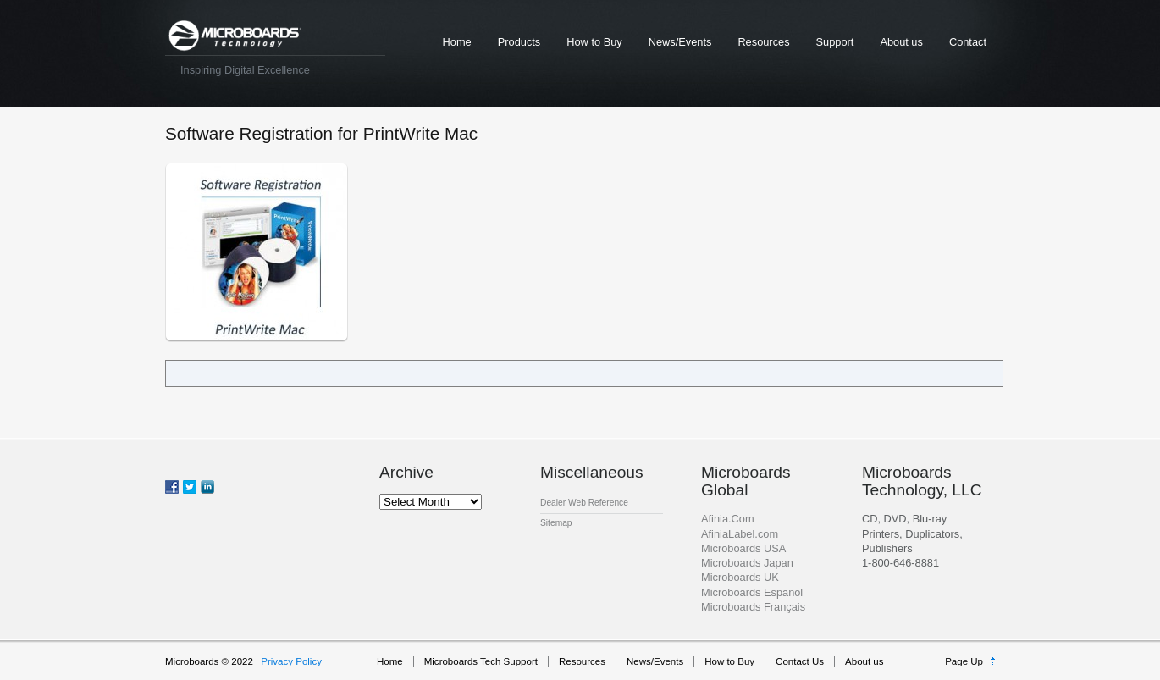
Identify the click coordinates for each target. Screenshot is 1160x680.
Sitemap (556, 523)
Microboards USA (743, 548)
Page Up (964, 661)
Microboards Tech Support (481, 661)
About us (901, 42)
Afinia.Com (727, 518)
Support (835, 42)
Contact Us (800, 661)
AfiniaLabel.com (739, 534)
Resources (763, 42)
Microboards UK (740, 577)
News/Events (680, 42)
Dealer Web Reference (584, 502)
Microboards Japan (747, 562)
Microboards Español (752, 592)
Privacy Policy (291, 661)
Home (457, 42)
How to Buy (593, 42)
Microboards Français (753, 606)
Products (519, 42)
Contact (967, 42)
